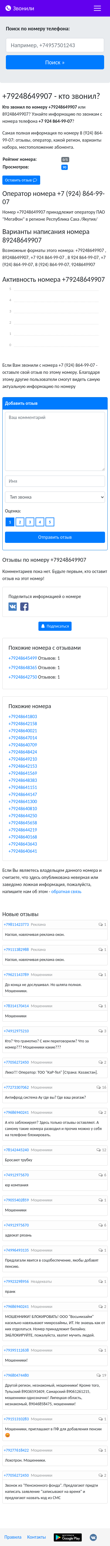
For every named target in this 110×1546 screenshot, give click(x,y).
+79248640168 (23, 837)
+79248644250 (23, 815)
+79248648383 (23, 780)
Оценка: (13, 511)
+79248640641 (23, 851)
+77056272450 (16, 1062)
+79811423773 (16, 924)
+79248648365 (23, 667)
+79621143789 (16, 974)
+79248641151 (23, 787)
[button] (55, 62)
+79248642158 (23, 723)
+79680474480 (16, 1375)
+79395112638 (16, 1350)
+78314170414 (16, 1005)
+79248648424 (23, 752)
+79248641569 (23, 773)
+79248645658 (23, 823)
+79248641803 (23, 716)
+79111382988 (16, 949)
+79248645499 (23, 658)
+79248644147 (23, 794)
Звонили (19, 8)
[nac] (97, 8)
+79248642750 (23, 677)
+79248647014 (23, 738)
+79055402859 (16, 1200)
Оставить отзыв (21, 180)
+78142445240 (16, 1149)
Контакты (36, 1537)
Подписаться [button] (55, 626)
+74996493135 (16, 1250)
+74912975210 (16, 1031)
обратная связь (66, 891)
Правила (12, 1537)
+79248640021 (23, 730)
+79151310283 (16, 1418)
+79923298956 (16, 1281)
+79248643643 (23, 844)
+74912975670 (16, 1174)
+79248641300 (23, 801)
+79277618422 (16, 1450)
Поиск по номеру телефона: (38, 28)
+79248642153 (23, 766)
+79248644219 (23, 830)
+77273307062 (16, 1087)
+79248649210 (23, 759)
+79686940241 (16, 1112)
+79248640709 (23, 745)
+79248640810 (23, 808)
